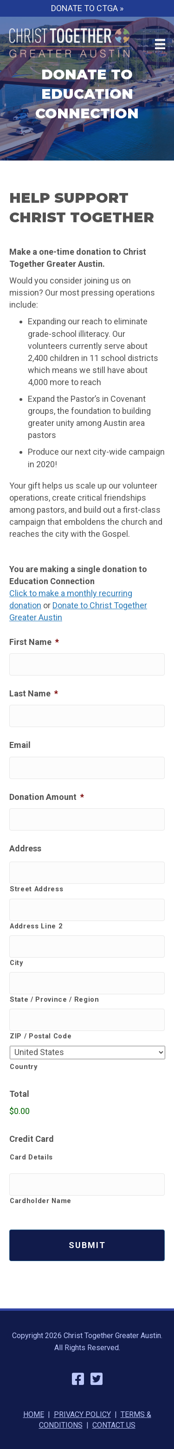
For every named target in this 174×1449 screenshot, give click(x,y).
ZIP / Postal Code (40, 1036)
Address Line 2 (36, 926)
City (16, 963)
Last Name (33, 693)
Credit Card (31, 1139)
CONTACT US (113, 1425)
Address (25, 848)
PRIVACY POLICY (82, 1414)
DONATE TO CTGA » (87, 8)
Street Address (36, 889)
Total (19, 1094)
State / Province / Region (54, 999)
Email (20, 745)
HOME (33, 1414)
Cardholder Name (40, 1201)
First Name (34, 642)
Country (24, 1067)
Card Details (31, 1157)
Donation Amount (46, 797)
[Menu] (160, 44)
